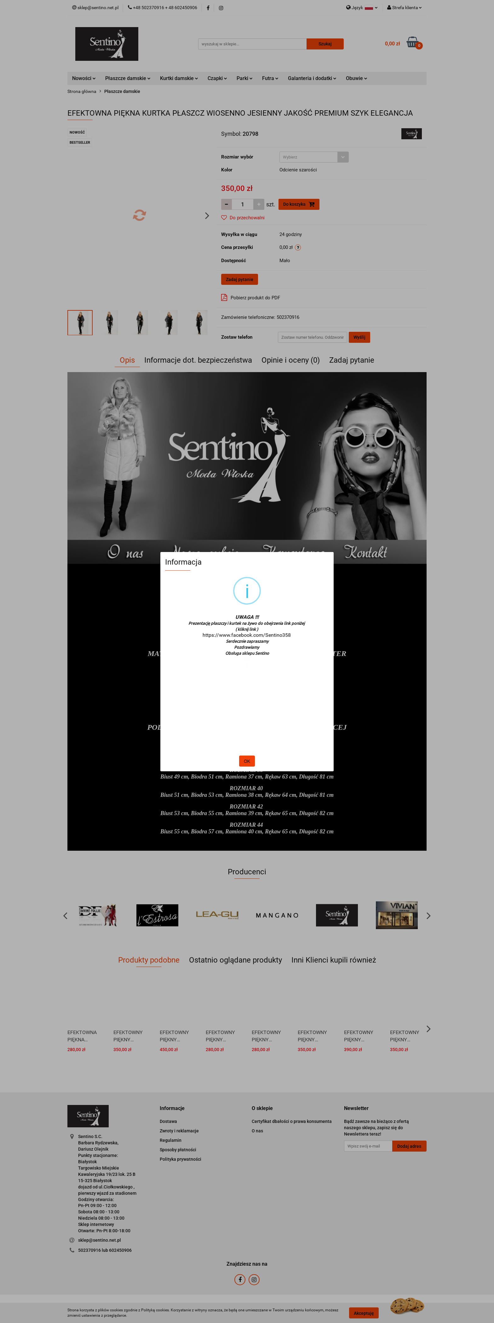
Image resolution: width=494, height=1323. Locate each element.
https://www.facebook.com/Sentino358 (247, 635)
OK (247, 761)
